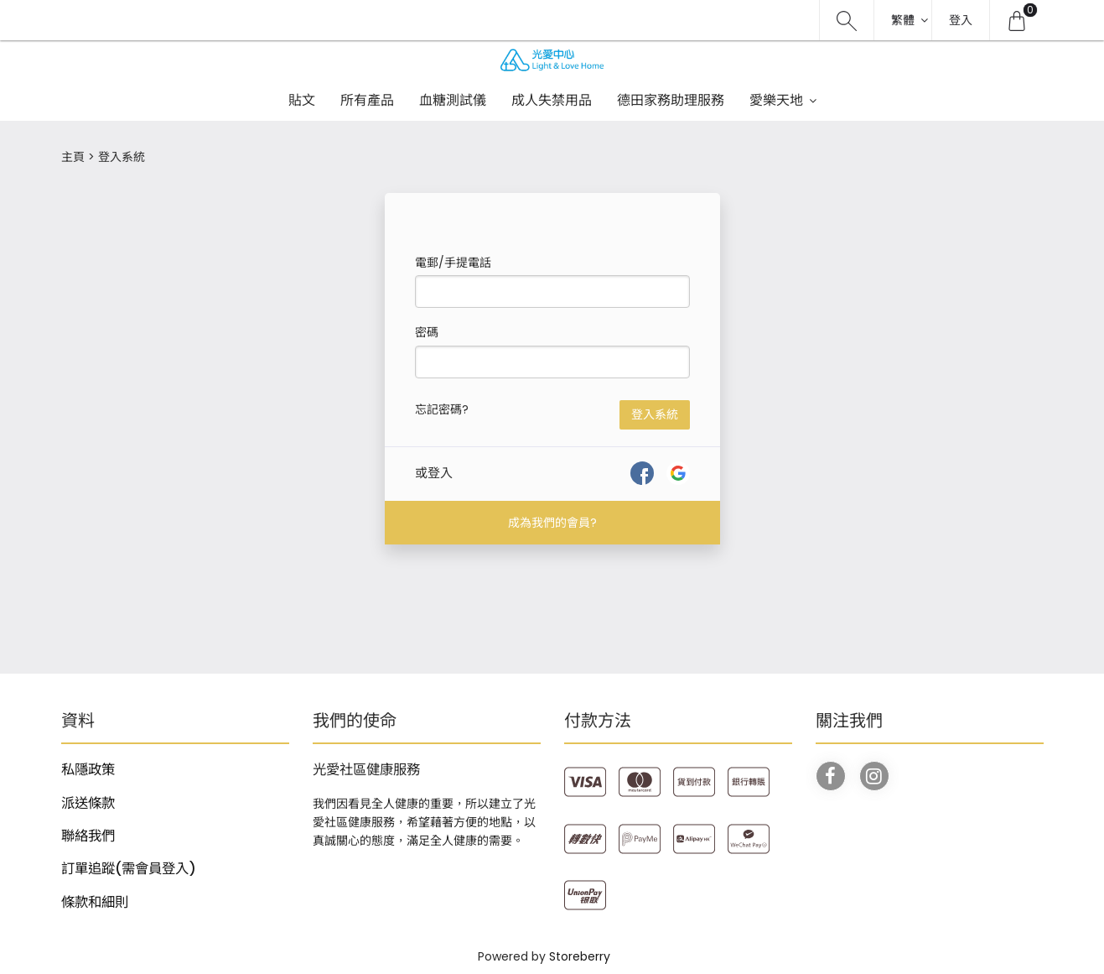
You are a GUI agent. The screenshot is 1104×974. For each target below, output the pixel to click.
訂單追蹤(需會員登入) (128, 868)
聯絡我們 (88, 836)
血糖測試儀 (452, 100)
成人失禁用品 (551, 100)
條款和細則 (94, 902)
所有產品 (367, 100)
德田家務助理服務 (670, 100)
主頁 (73, 156)
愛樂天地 (776, 100)
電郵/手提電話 (453, 262)
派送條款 (88, 803)
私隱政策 (88, 769)
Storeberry (579, 956)
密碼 (426, 332)
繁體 (903, 20)
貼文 (301, 100)
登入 (960, 20)
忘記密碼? (442, 409)
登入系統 (654, 414)
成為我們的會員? (552, 522)
